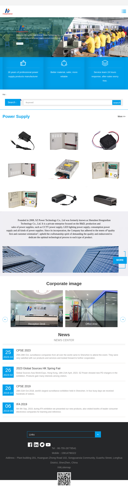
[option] (64, 37)
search (116, 102)
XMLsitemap (64, 467)
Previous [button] (4, 37)
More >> (121, 116)
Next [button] (124, 37)
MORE (120, 260)
